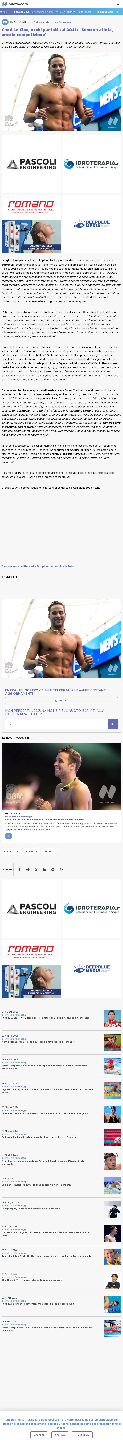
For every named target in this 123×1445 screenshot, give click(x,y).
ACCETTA (39, 1435)
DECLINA (60, 1435)
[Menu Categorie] (118, 4)
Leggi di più (82, 1435)
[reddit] (28, 869)
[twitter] (36, 869)
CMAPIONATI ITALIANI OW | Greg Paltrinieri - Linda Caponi (55, 11)
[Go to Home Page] (29, 22)
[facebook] (19, 869)
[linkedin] (44, 869)
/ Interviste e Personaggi (57, 22)
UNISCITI (61, 700)
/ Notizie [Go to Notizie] (36, 22)
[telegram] (53, 869)
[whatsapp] (61, 869)
